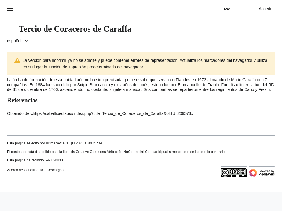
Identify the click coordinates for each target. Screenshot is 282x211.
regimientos (226, 89)
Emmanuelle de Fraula (198, 84)
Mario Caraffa (243, 79)
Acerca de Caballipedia (25, 170)
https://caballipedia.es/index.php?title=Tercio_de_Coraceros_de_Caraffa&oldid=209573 (112, 113)
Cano (249, 89)
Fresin (264, 89)
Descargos (55, 170)
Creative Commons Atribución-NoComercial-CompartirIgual (122, 152)
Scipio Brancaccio (93, 84)
